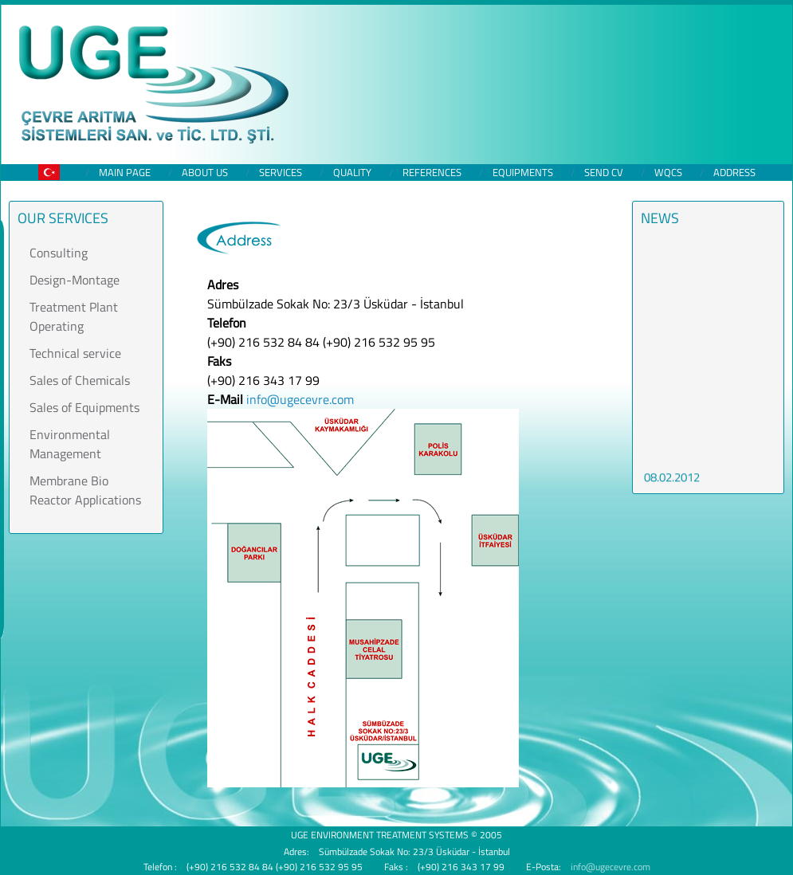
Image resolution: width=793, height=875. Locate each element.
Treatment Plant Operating (73, 316)
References (431, 172)
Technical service (75, 353)
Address (734, 172)
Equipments (523, 172)
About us (205, 172)
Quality (352, 172)
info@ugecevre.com (300, 399)
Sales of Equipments (84, 407)
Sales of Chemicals (79, 380)
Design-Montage (74, 279)
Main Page (125, 172)
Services (280, 172)
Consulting (58, 252)
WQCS (668, 172)
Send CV (603, 172)
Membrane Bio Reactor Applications (85, 490)
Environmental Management (69, 444)
